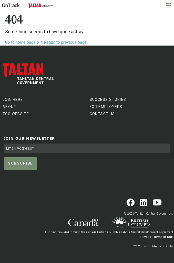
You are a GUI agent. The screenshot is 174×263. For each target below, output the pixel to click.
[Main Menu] (168, 5)
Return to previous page (63, 42)
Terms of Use (163, 237)
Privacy (145, 237)
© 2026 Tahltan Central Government (148, 213)
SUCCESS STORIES (108, 99)
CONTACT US (102, 114)
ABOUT (9, 107)
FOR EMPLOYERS (106, 107)
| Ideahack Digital (162, 246)
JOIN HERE (13, 99)
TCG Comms (140, 246)
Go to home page (22, 42)
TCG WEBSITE (16, 114)
